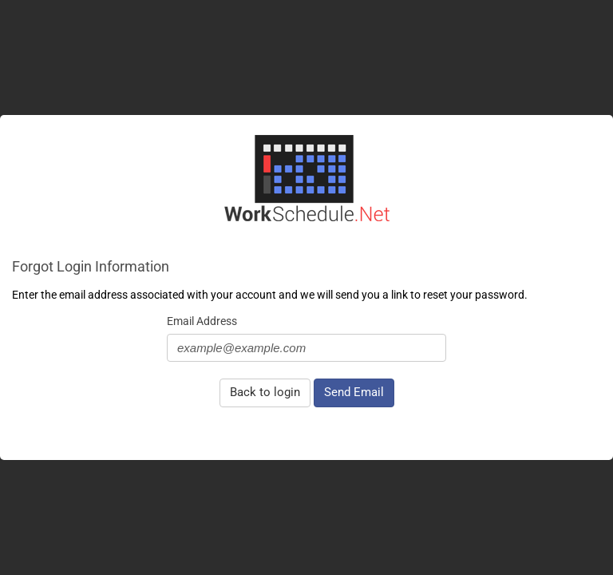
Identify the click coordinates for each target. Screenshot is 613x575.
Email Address (202, 321)
